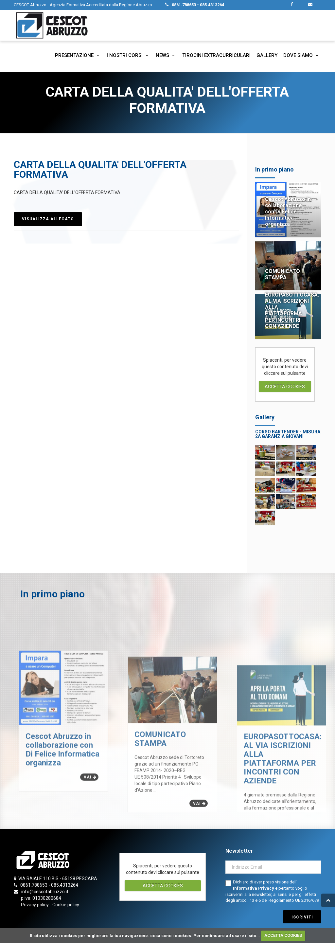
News (166, 55)
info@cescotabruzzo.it (44, 891)
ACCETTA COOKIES (283, 935)
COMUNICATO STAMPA (282, 274)
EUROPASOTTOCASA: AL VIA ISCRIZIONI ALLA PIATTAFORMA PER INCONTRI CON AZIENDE (292, 310)
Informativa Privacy (254, 888)
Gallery (266, 55)
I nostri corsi (128, 55)
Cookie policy (65, 904)
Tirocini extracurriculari (216, 55)
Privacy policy (35, 904)
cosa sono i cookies (170, 935)
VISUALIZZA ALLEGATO (48, 219)
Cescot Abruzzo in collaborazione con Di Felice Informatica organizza (288, 211)
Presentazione (78, 55)
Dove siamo (301, 55)
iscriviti (302, 917)
